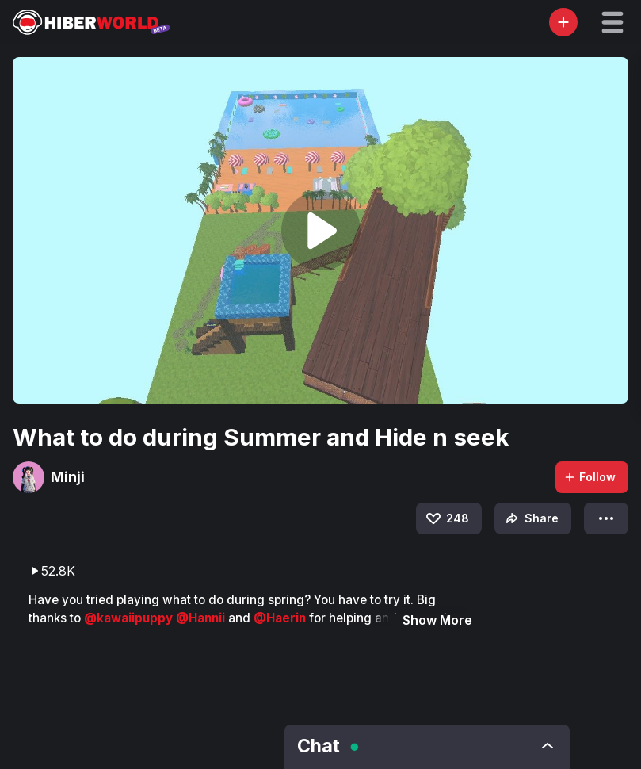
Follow (589, 477)
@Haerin (281, 618)
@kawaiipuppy (130, 618)
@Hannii (202, 618)
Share (530, 518)
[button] (612, 22)
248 (446, 518)
